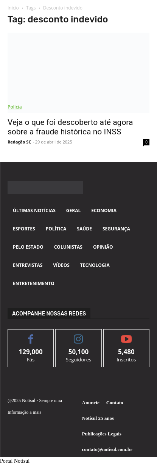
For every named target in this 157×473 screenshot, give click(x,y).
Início (13, 8)
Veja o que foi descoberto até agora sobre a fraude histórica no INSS (70, 127)
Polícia (15, 107)
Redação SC (19, 142)
